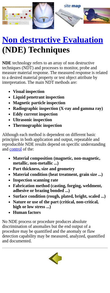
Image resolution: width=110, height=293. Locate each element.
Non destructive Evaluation (52, 39)
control (15, 149)
